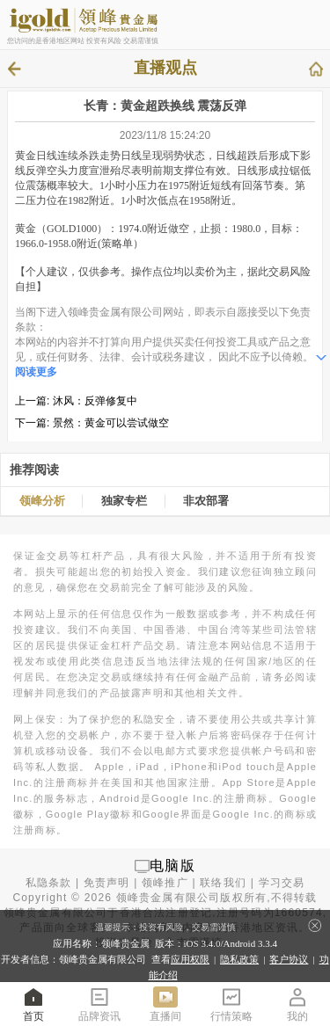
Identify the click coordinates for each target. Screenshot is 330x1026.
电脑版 (172, 865)
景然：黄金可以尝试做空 (111, 423)
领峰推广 (165, 883)
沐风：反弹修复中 (95, 401)
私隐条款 (49, 883)
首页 (33, 1003)
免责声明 (107, 883)
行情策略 (231, 1003)
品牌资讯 (99, 1003)
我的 (297, 1003)
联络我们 (223, 883)
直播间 (165, 1003)
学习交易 (282, 883)
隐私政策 (239, 959)
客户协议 (288, 959)
